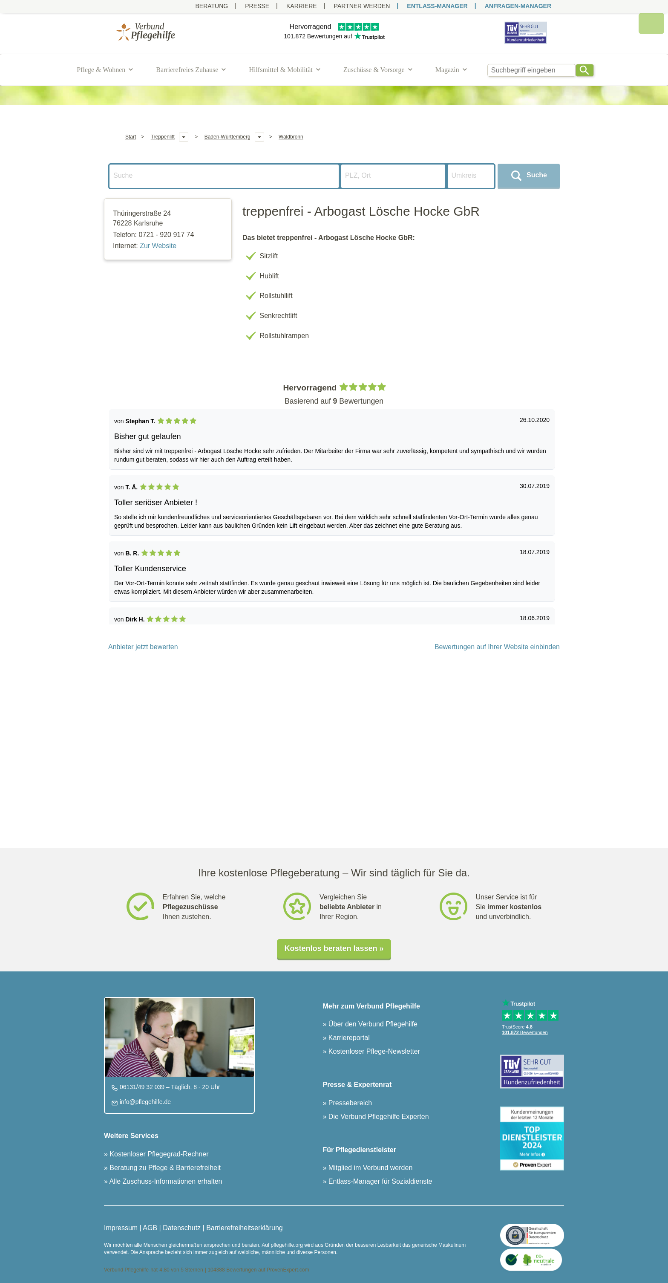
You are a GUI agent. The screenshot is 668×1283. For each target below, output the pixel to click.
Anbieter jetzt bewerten (143, 646)
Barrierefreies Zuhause (187, 69)
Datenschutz (182, 1227)
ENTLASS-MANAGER (437, 6)
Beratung (211, 6)
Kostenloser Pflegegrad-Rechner (158, 1154)
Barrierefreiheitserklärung (244, 1227)
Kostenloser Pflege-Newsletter (373, 1051)
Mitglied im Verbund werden (369, 1167)
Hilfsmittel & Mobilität (280, 69)
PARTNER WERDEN (362, 6)
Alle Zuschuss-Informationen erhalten (165, 1181)
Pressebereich (349, 1103)
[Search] (585, 70)
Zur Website (158, 245)
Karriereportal (347, 1037)
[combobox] (531, 70)
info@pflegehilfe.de (144, 1101)
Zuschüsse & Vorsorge (374, 69)
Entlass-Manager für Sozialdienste (379, 1181)
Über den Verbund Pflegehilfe (371, 1024)
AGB (150, 1227)
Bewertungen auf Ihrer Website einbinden (497, 646)
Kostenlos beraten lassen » (333, 948)
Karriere (301, 6)
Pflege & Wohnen (101, 69)
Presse (257, 6)
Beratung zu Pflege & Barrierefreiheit (164, 1167)
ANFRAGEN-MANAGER (518, 6)
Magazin (447, 69)
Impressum (121, 1227)
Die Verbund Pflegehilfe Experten (377, 1116)
